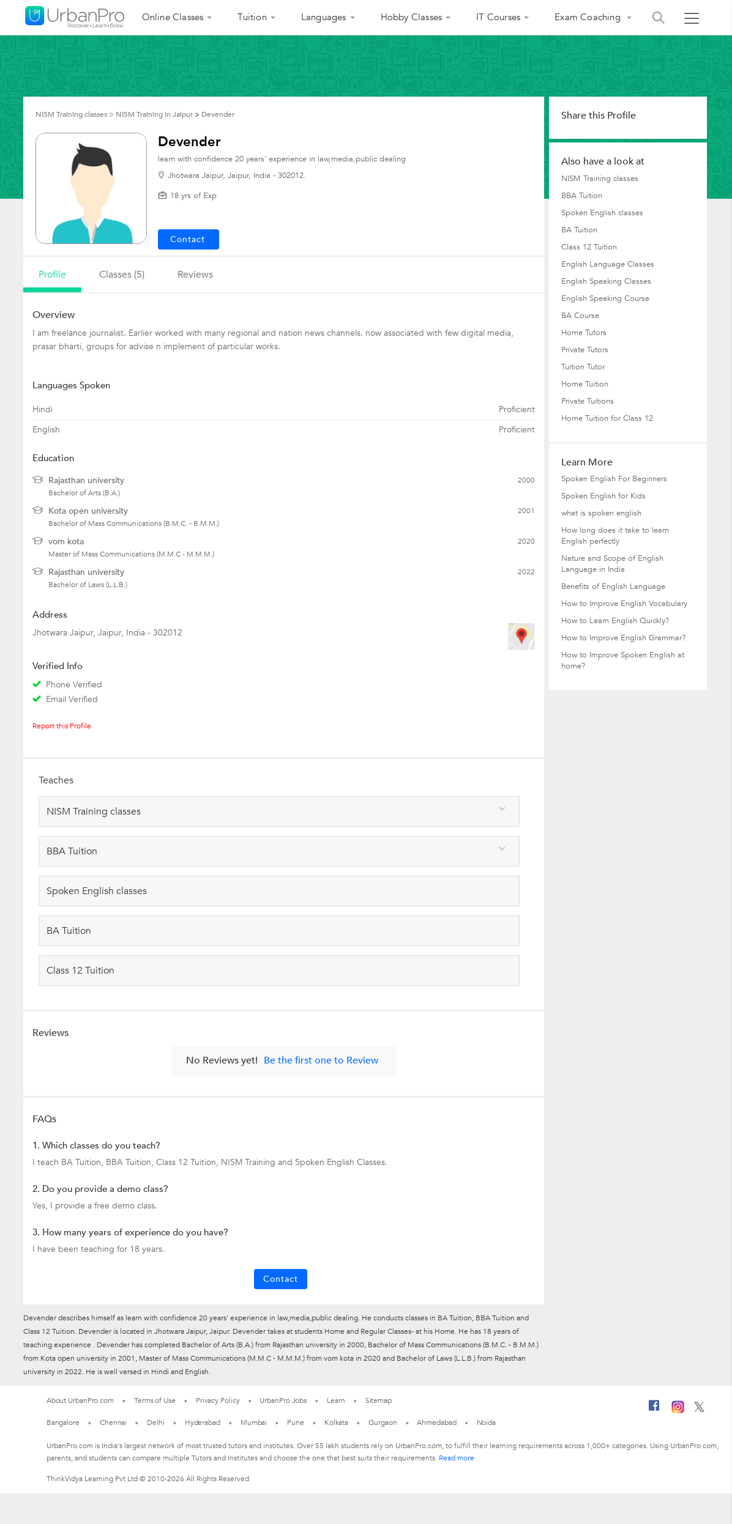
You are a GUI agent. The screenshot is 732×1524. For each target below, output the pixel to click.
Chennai (113, 1422)
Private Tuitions (587, 401)
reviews (195, 274)
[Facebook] (654, 1410)
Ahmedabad (436, 1422)
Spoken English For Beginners (614, 478)
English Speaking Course (605, 298)
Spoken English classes (602, 212)
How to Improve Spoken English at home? (622, 660)
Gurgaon (382, 1422)
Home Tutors (584, 332)
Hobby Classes (412, 17)
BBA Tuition (581, 195)
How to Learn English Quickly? (615, 620)
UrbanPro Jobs (283, 1400)
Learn (336, 1400)
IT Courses (498, 17)
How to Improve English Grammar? (623, 637)
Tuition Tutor (583, 366)
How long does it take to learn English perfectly (615, 536)
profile (52, 274)
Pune (295, 1422)
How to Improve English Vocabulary (624, 603)
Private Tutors (584, 349)
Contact (280, 1279)
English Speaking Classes (606, 281)
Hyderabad (202, 1422)
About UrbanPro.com (80, 1400)
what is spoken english (601, 513)
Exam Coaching (589, 17)
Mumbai (254, 1422)
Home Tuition (584, 384)
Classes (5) (121, 274)
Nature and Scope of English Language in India (612, 564)
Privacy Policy (218, 1400)
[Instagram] (677, 1411)
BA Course (580, 315)
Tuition (251, 17)
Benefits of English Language (613, 586)
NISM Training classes (599, 178)
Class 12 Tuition (589, 247)
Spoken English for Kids (603, 495)
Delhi (156, 1422)
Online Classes (173, 17)
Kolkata (336, 1422)
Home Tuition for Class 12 (607, 418)
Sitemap (378, 1400)
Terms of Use (155, 1400)
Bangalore (63, 1422)
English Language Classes (607, 264)
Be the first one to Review (321, 1060)
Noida (486, 1422)
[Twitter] (699, 1410)
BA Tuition (579, 229)
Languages (323, 17)
